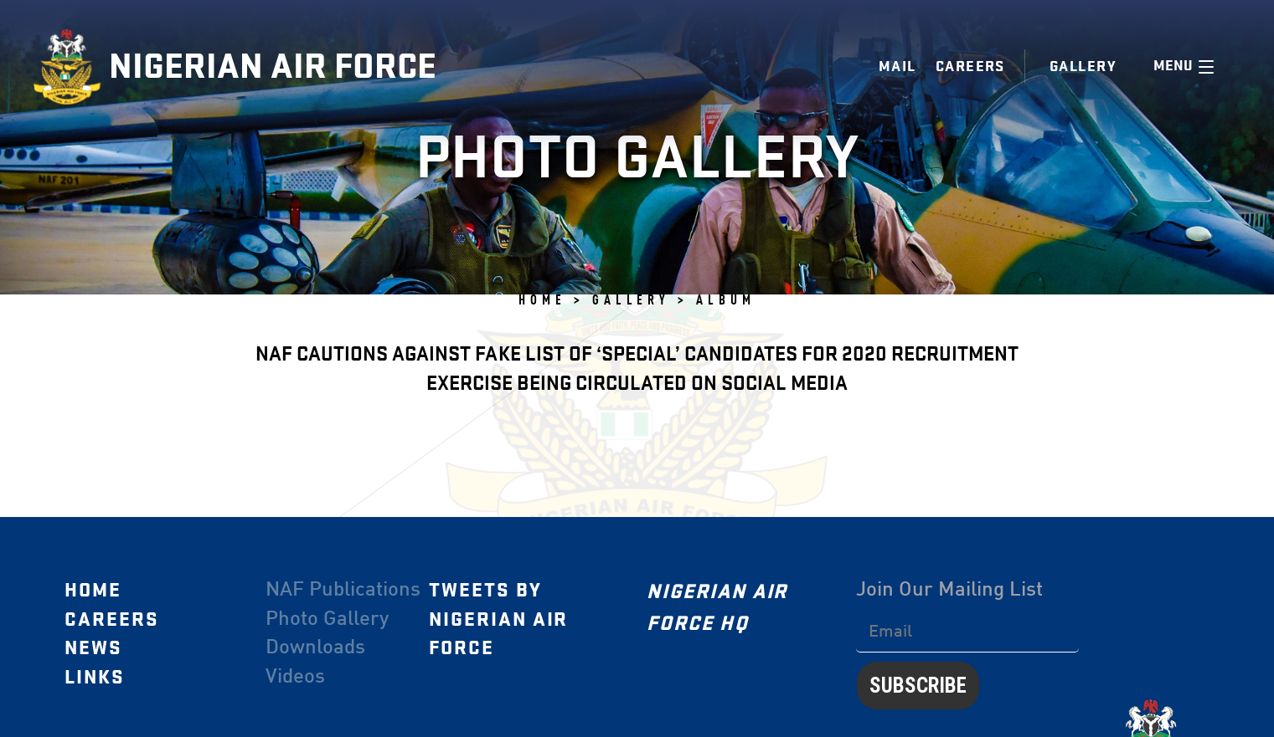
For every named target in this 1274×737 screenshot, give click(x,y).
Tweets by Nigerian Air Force (498, 619)
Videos (295, 678)
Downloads (315, 648)
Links (94, 677)
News (93, 648)
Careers (970, 66)
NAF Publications (343, 591)
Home (92, 590)
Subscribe (918, 685)
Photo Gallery (327, 619)
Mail (897, 66)
